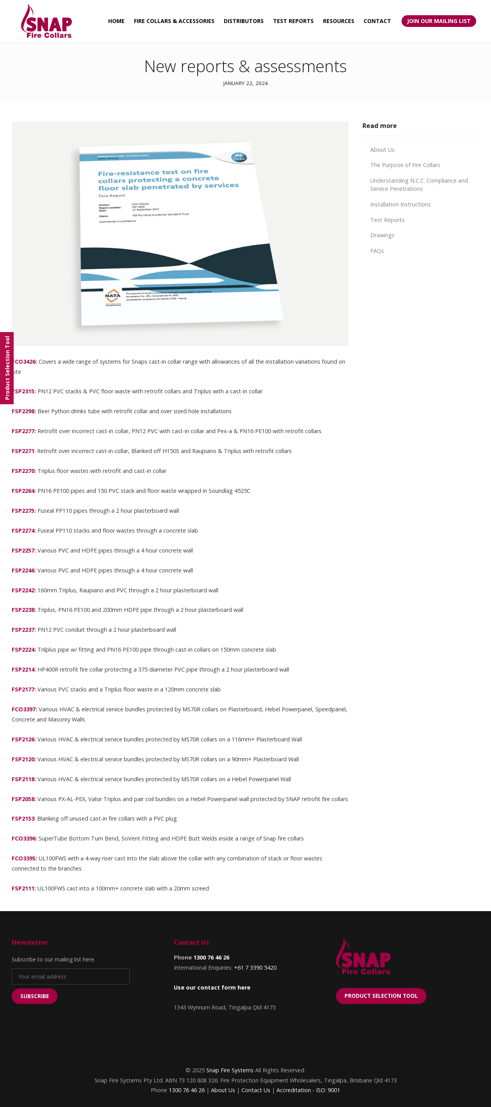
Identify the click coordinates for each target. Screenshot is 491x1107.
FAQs (377, 250)
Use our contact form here (212, 987)
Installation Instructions (400, 204)
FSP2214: (24, 669)
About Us (382, 149)
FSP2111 (23, 888)
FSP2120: (24, 759)
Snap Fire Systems (230, 1070)
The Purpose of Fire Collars (405, 165)
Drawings (382, 235)
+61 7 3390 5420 (255, 967)
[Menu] (7, 368)
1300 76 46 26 (211, 957)
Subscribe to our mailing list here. (53, 959)
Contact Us (255, 1090)
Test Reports (387, 220)
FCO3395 (24, 858)
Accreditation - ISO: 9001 (308, 1090)
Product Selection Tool (381, 995)
